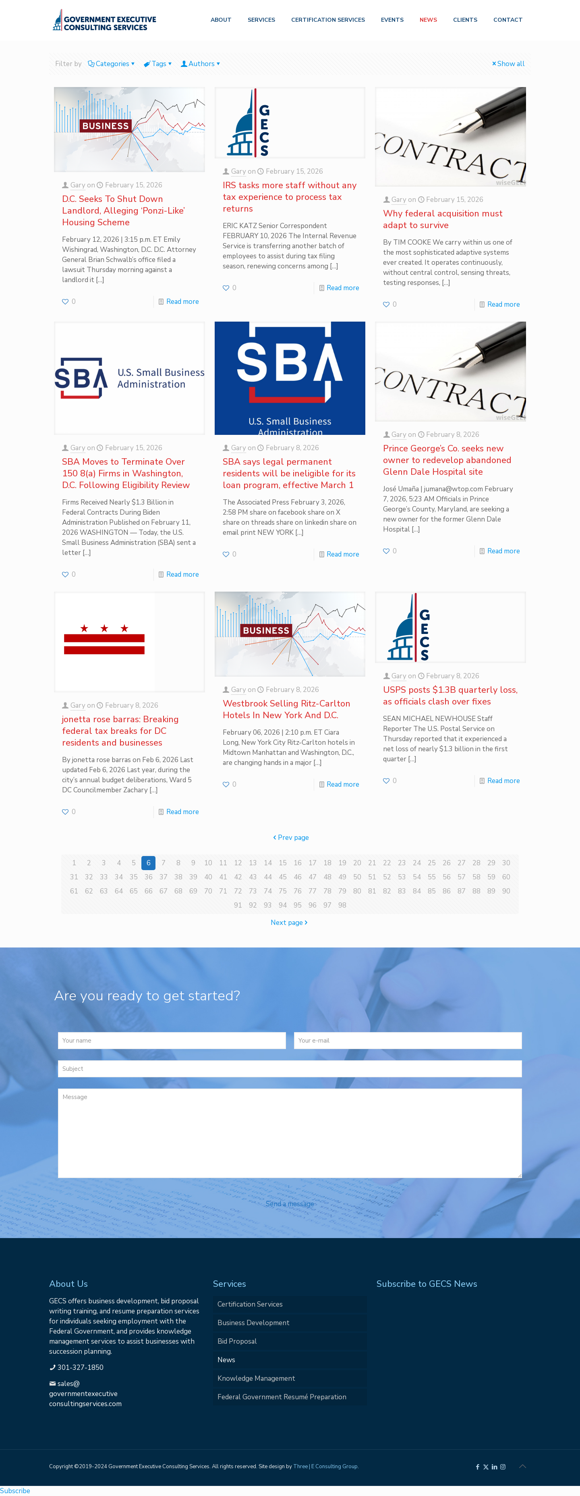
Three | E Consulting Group (325, 1466)
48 (327, 877)
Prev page (290, 837)
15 (283, 863)
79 (342, 891)
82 (387, 891)
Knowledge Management (256, 1378)
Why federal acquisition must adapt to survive (443, 219)
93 (268, 905)
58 (476, 877)
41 (223, 877)
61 (74, 891)
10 (208, 863)
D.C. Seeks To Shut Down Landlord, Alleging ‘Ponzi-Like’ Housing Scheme (123, 211)
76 (298, 891)
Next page (290, 922)
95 (298, 905)
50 (357, 877)
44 (268, 877)
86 (447, 891)
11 (223, 863)
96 (313, 905)
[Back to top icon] (522, 1466)
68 (178, 891)
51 (372, 877)
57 (462, 877)
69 (193, 891)
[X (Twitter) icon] (486, 1467)
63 (104, 891)
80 (357, 891)
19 (342, 863)
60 (506, 877)
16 (298, 863)
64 (119, 891)
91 (238, 905)
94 (283, 905)
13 (253, 863)
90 (506, 891)
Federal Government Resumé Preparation (282, 1397)
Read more (182, 301)
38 (178, 877)
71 (223, 891)
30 (506, 863)
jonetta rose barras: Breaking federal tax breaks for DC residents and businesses (120, 731)
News (226, 1360)
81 (372, 891)
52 (387, 877)
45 (283, 877)
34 (119, 877)
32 (89, 877)
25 (432, 863)
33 (104, 877)
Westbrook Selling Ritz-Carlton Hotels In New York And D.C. (286, 709)
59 (491, 877)
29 (491, 863)
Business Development (254, 1323)
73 (253, 891)
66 (149, 891)
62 (89, 891)
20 (357, 863)
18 (327, 863)
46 (298, 877)
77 (313, 891)
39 (193, 877)
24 (417, 863)
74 (268, 891)
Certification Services (250, 1304)
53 (402, 877)
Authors (201, 64)
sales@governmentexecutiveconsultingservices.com (85, 1394)
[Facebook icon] (477, 1467)
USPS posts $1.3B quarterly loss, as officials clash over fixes (450, 696)
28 (476, 863)
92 (253, 905)
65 (134, 891)
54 (417, 877)
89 (491, 891)
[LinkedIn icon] (494, 1467)
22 (387, 863)
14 (268, 863)
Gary (77, 185)
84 (417, 891)
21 (372, 863)
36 (149, 877)
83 (402, 891)
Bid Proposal (237, 1341)
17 (313, 863)
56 (447, 877)
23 (402, 863)
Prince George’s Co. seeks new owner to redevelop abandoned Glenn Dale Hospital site (447, 460)
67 (164, 891)
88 (476, 891)
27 (462, 863)
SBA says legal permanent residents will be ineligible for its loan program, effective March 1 (289, 473)
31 (74, 877)
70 (208, 891)
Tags (158, 64)
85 (432, 891)
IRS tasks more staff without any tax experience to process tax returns (289, 197)
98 (342, 905)
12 (238, 863)
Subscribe (15, 1491)
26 (447, 863)
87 (462, 891)
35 (134, 877)
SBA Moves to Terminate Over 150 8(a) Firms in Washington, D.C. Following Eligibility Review (126, 473)
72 (238, 891)
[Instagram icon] (503, 1467)
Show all (508, 64)
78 (327, 891)
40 (208, 877)
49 (342, 877)
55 (432, 877)
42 (238, 877)
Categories (112, 64)
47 (313, 877)
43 (253, 877)
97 (327, 905)
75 (283, 891)
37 (164, 877)
